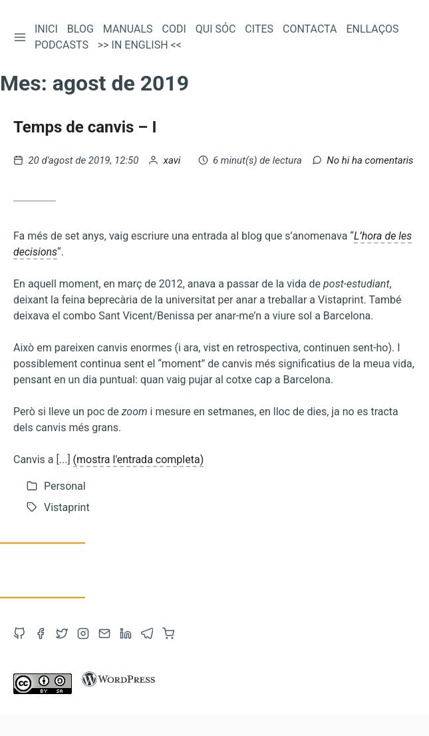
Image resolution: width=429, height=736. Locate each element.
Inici (46, 29)
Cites (259, 29)
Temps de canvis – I (84, 127)
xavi (173, 160)
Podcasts (61, 45)
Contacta (310, 29)
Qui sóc (216, 29)
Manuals (128, 29)
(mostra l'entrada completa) (138, 459)
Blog (80, 29)
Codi (174, 29)
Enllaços (372, 29)
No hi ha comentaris (370, 160)
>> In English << (140, 45)
